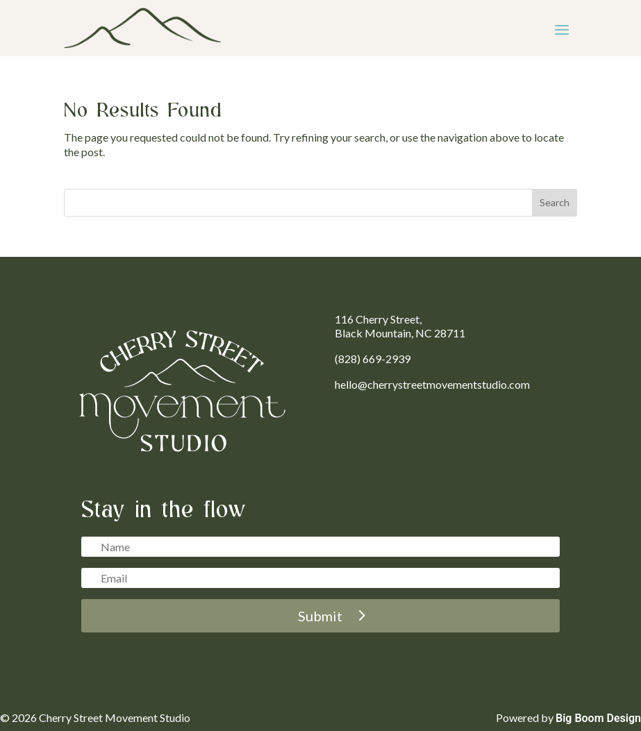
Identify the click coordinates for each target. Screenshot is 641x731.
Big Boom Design (598, 718)
